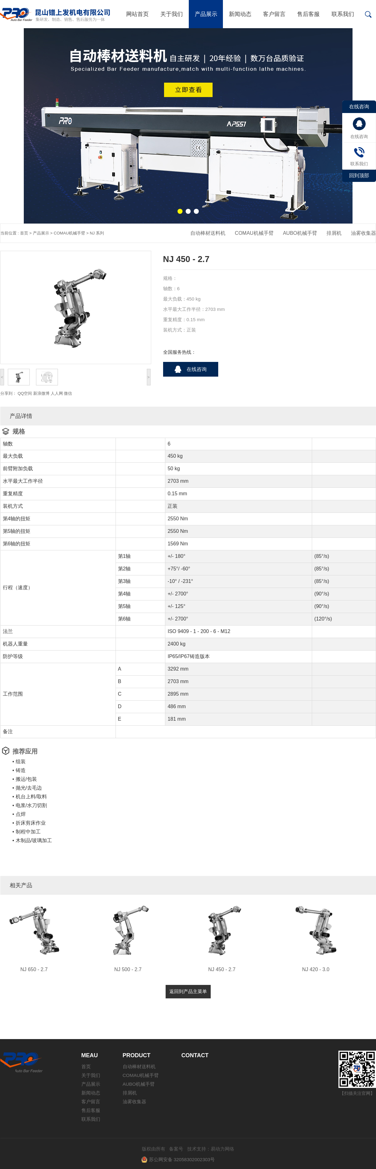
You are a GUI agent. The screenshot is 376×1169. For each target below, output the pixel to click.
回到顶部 (359, 175)
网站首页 (137, 14)
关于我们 (171, 14)
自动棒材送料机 (207, 233)
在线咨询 (197, 369)
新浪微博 (41, 393)
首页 (24, 233)
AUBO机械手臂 (300, 233)
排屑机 (334, 233)
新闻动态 (240, 14)
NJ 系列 (97, 233)
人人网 (57, 393)
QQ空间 (25, 393)
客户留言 (274, 14)
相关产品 (21, 885)
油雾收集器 (363, 233)
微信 (68, 393)
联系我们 (343, 14)
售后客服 (308, 14)
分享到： (8, 393)
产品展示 (206, 14)
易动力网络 (222, 1148)
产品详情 (21, 416)
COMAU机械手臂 (69, 233)
